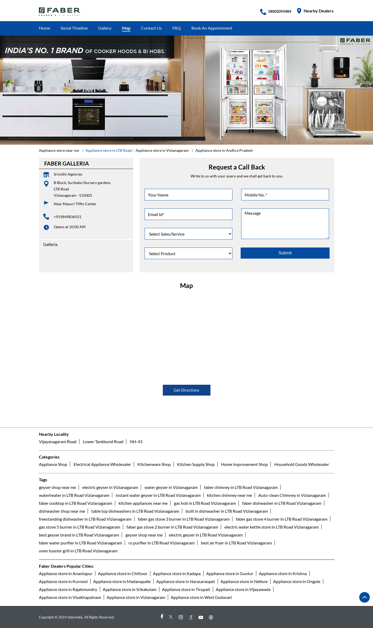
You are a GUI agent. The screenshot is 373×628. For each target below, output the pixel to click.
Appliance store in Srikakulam (129, 589)
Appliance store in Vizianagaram (136, 596)
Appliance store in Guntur (229, 573)
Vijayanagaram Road (58, 441)
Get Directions (186, 390)
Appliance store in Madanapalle (122, 581)
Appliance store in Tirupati (186, 589)
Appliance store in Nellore (244, 581)
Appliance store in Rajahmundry (68, 589)
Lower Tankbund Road (103, 441)
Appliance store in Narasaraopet (185, 581)
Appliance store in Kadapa (177, 573)
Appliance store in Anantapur (65, 573)
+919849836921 (67, 216)
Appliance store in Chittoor (122, 573)
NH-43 (136, 441)
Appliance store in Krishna (283, 573)
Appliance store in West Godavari (201, 596)
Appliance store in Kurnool (63, 581)
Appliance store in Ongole (296, 581)
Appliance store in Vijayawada (243, 589)
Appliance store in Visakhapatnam (70, 596)
